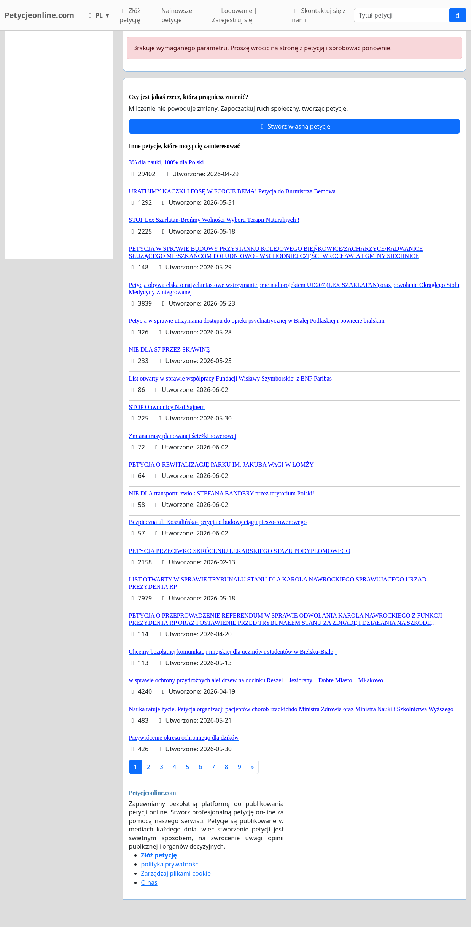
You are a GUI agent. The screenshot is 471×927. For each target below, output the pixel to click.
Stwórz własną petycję (294, 126)
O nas (149, 882)
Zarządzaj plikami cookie (176, 873)
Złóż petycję (129, 15)
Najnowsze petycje (176, 15)
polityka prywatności (170, 864)
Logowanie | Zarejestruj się (234, 15)
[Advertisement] (59, 145)
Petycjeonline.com (39, 15)
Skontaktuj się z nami (318, 15)
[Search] (401, 15)
